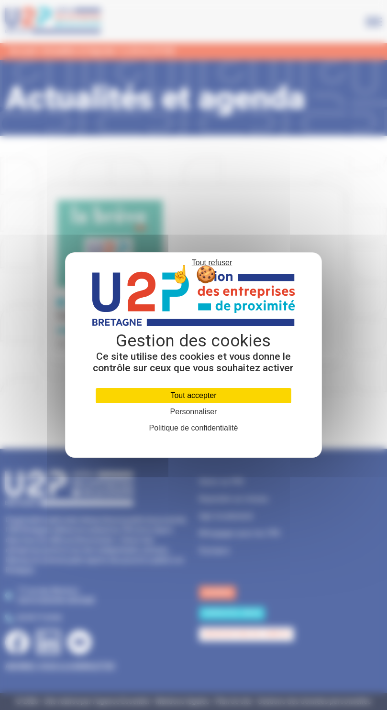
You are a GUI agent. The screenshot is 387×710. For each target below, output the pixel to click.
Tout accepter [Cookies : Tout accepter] (193, 395)
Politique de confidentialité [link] (193, 428)
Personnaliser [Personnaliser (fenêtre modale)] (193, 412)
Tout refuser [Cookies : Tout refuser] (212, 262)
